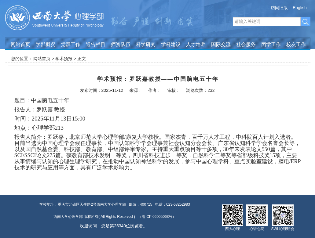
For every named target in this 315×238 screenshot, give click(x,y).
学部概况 (45, 44)
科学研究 (146, 44)
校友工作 (296, 44)
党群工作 (70, 44)
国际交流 (221, 44)
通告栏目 (95, 44)
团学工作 (271, 44)
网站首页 (20, 44)
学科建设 (171, 44)
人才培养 (196, 44)
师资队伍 (120, 44)
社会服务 (246, 44)
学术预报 (63, 58)
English (300, 7)
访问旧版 (279, 7)
